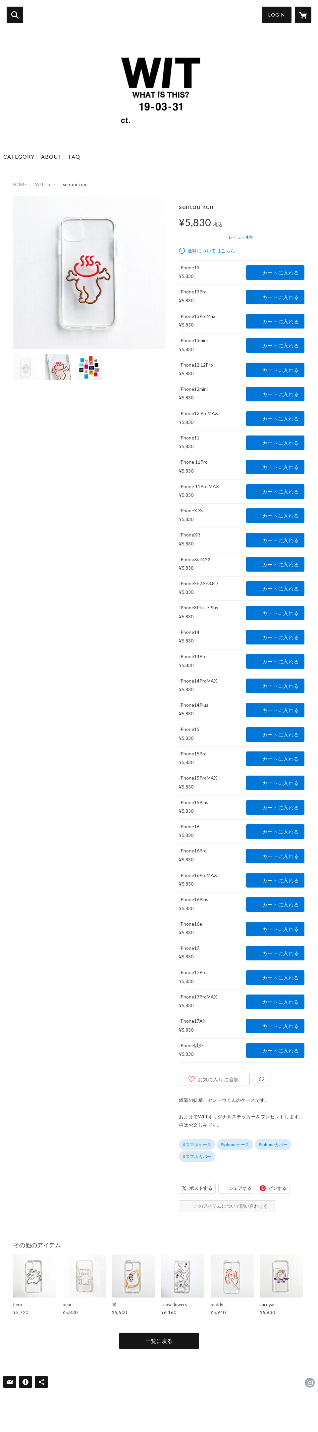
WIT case (45, 184)
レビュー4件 (241, 237)
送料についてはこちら (211, 250)
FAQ (74, 156)
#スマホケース (197, 1144)
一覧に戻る (159, 1341)
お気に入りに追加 (218, 1079)
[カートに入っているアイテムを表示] (303, 15)
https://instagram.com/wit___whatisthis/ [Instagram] (310, 1383)
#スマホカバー (197, 1156)
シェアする (240, 1188)
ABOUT (51, 156)
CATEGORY (18, 156)
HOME (20, 184)
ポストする (200, 1188)
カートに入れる (280, 273)
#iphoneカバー (273, 1144)
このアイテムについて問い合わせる (231, 1206)
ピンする (277, 1188)
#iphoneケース (235, 1144)
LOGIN (276, 15)
